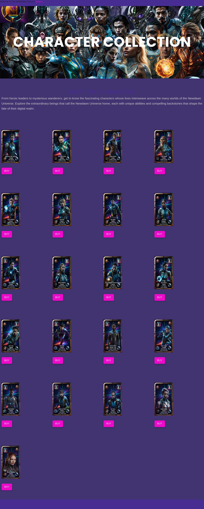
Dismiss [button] (38, 1)
